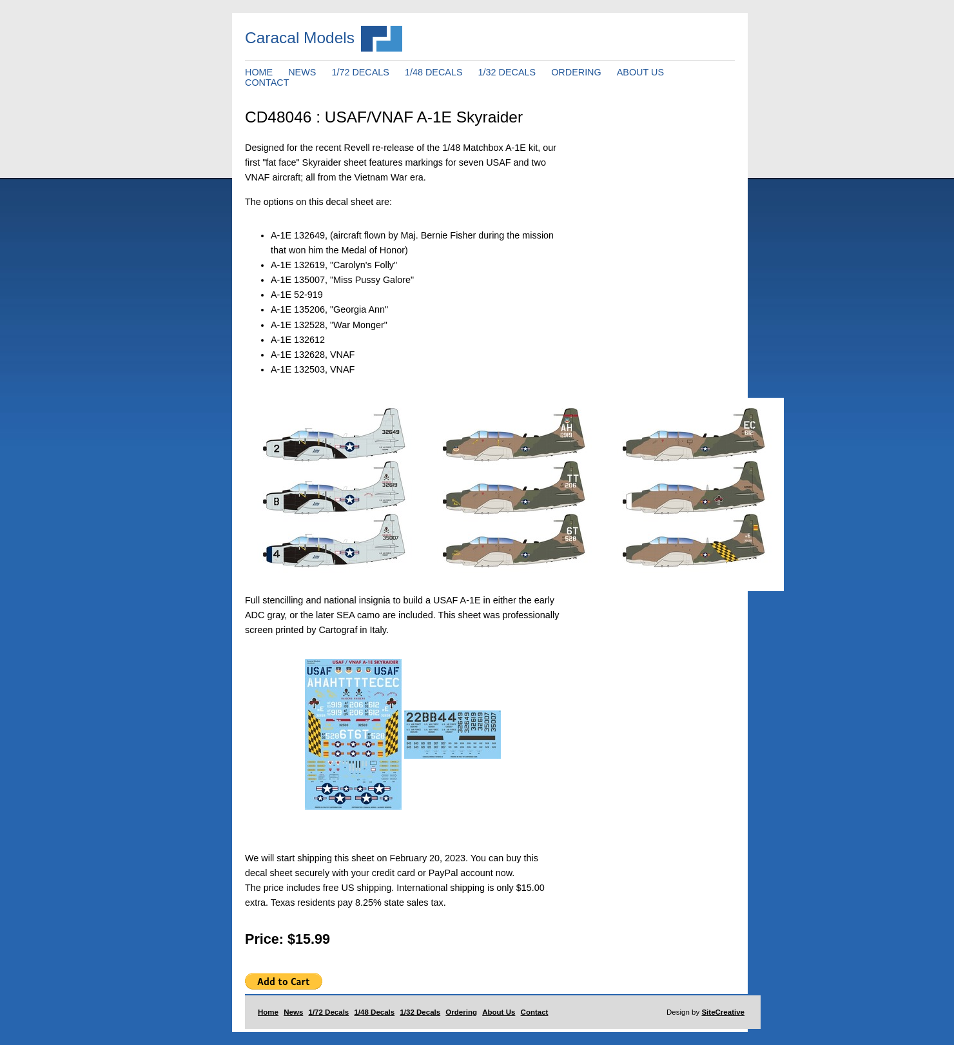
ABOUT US (640, 72)
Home (268, 1012)
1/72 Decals (329, 1012)
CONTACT (267, 82)
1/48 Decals (374, 1012)
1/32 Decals (420, 1012)
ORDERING (576, 72)
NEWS (302, 72)
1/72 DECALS (360, 72)
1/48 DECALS (434, 72)
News (293, 1012)
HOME (259, 72)
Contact (535, 1012)
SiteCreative (723, 1012)
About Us (498, 1012)
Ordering (461, 1012)
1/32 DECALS (507, 72)
